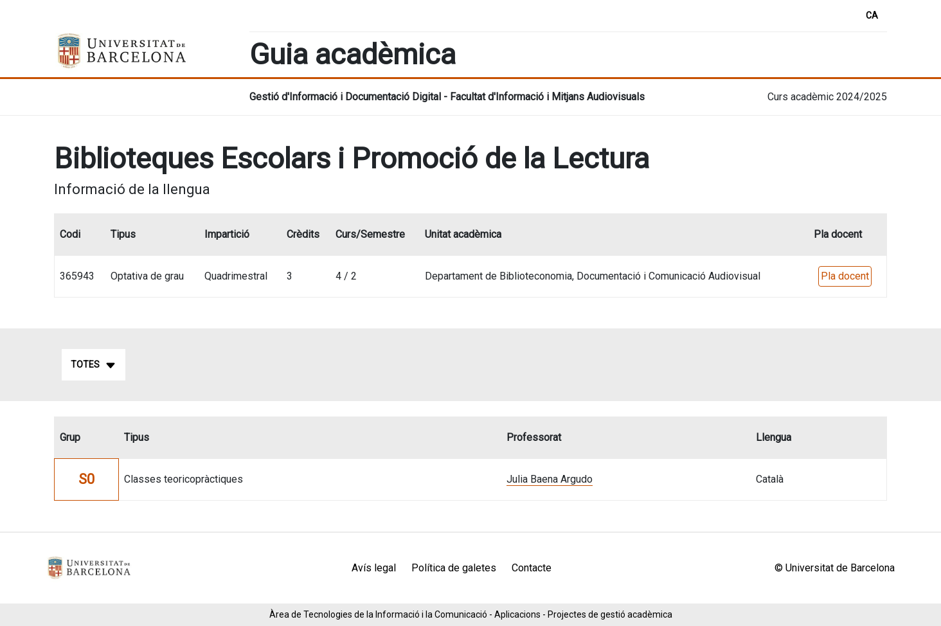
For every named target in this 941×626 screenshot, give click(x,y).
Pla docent (845, 276)
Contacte (531, 568)
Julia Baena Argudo (549, 479)
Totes (93, 365)
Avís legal (374, 568)
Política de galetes (453, 568)
